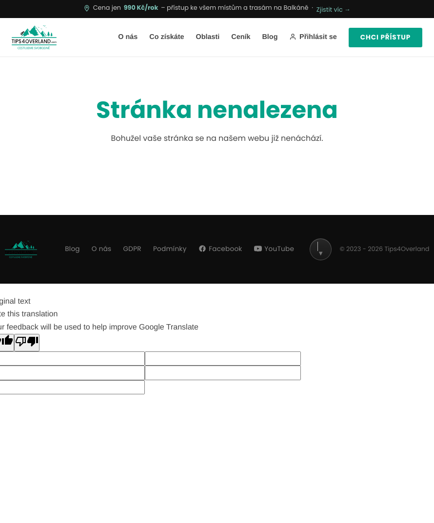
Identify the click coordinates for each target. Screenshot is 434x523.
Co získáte (166, 37)
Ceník (240, 37)
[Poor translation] (26, 342)
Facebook (220, 248)
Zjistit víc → (333, 10)
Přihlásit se (312, 37)
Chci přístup (385, 37)
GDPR (132, 248)
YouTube (274, 248)
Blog (269, 37)
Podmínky (170, 248)
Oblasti (207, 37)
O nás (128, 37)
